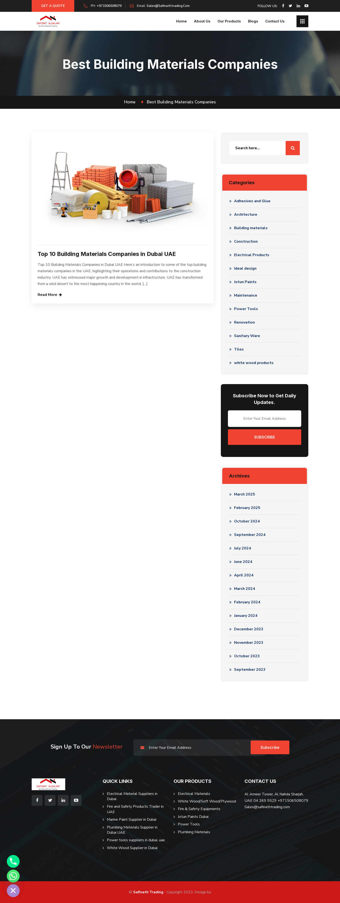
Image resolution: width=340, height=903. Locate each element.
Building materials (251, 228)
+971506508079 (109, 6)
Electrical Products (251, 255)
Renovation (244, 322)
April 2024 (243, 575)
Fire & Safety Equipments (199, 808)
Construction (246, 241)
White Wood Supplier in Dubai (132, 847)
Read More (47, 294)
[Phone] (13, 861)
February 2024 (247, 602)
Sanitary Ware (247, 335)
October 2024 (247, 521)
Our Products (229, 21)
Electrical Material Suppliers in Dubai (132, 796)
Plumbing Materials (194, 832)
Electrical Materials (194, 793)
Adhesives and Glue (252, 201)
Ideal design (245, 268)
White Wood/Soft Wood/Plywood (207, 801)
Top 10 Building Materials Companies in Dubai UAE (107, 253)
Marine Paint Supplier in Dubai (131, 819)
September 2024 (250, 534)
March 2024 (244, 588)
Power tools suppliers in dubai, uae (136, 840)
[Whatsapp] (13, 876)
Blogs (253, 21)
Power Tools (246, 308)
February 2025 (247, 507)
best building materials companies (181, 102)
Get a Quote (53, 6)
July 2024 (242, 548)
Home (181, 21)
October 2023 (247, 656)
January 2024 (245, 615)
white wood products (254, 362)
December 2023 (248, 629)
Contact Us (275, 21)
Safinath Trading (148, 892)
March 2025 (244, 494)
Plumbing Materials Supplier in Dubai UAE (132, 830)
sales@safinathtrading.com (168, 6)
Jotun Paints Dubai (193, 816)
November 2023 (248, 642)
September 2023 (250, 669)
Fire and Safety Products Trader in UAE (135, 809)
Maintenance (245, 295)
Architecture (245, 214)
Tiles (239, 349)
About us (202, 21)
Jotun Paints (245, 282)
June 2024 (243, 561)
